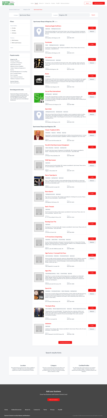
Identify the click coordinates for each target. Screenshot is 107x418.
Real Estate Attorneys (15, 64)
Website (92, 31)
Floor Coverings (14, 75)
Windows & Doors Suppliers (16, 66)
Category (16, 15)
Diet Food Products (14, 82)
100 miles (14, 33)
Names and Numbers (24, 415)
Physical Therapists (15, 61)
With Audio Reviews (16, 42)
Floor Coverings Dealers (15, 73)
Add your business (65, 3)
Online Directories (16, 409)
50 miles (14, 30)
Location (56, 15)
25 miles (14, 28)
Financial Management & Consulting (18, 71)
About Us (41, 3)
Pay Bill (57, 3)
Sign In (87, 3)
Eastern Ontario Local (14, 9)
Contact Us (47, 3)
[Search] (93, 14)
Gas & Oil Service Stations (16, 77)
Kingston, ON (26, 9)
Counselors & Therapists (16, 62)
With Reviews (15, 40)
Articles (53, 3)
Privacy (52, 409)
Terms (45, 409)
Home (32, 3)
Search (36, 3)
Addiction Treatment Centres (17, 78)
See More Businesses (65, 342)
